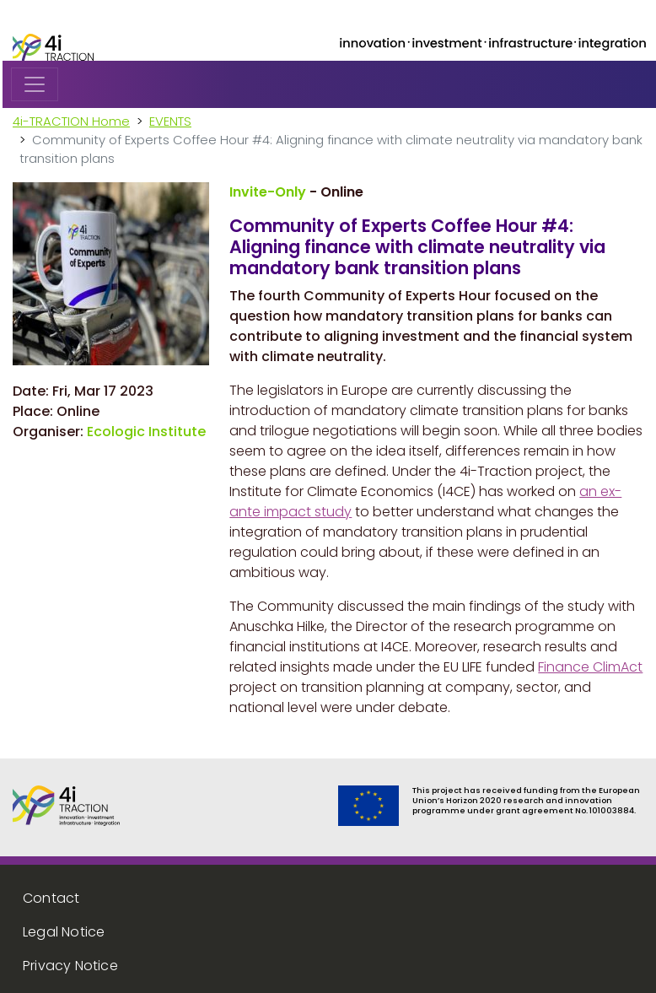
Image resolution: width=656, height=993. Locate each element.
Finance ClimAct (590, 667)
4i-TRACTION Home (71, 121)
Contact (51, 898)
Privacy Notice (70, 965)
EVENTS (170, 121)
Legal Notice (64, 932)
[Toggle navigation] (34, 84)
